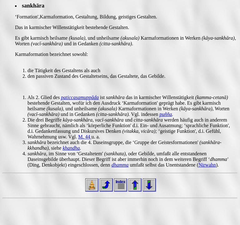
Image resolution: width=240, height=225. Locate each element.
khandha (71, 148)
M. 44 (84, 136)
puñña (165, 114)
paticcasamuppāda (80, 97)
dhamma (119, 165)
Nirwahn (207, 165)
